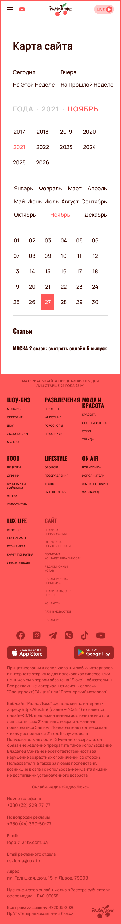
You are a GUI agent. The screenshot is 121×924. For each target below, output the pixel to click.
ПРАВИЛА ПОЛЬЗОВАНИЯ (56, 532)
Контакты (52, 603)
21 (48, 286)
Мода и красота (93, 402)
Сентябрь (94, 201)
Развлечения (60, 400)
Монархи (14, 409)
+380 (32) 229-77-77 (29, 805)
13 (16, 271)
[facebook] (20, 635)
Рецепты (14, 467)
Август (70, 201)
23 (79, 286)
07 (16, 256)
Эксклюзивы (17, 434)
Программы (16, 538)
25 (16, 302)
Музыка (13, 442)
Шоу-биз (18, 400)
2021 (50, 109)
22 (64, 286)
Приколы (52, 409)
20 (32, 286)
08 (32, 256)
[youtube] (101, 635)
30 (95, 302)
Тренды (88, 439)
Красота (89, 415)
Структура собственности (58, 544)
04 (63, 240)
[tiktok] (85, 635)
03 (48, 240)
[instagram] (36, 635)
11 (79, 256)
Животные (53, 417)
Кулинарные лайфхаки (17, 486)
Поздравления (56, 476)
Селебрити (16, 417)
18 (95, 271)
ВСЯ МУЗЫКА (91, 467)
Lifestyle (56, 458)
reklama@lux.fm (24, 861)
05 (79, 240)
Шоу (10, 425)
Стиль (87, 431)
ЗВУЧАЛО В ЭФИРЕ (95, 484)
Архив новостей (58, 611)
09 (48, 256)
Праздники (53, 434)
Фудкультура (17, 504)
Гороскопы (54, 425)
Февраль (50, 188)
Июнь (34, 201)
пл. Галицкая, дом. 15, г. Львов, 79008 (47, 878)
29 (79, 302)
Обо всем (52, 467)
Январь (23, 188)
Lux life (17, 520)
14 (32, 271)
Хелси (12, 496)
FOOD (13, 458)
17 (79, 271)
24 (95, 286)
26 (32, 302)
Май (19, 201)
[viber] (69, 635)
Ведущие (14, 530)
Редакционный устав (57, 568)
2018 (43, 131)
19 (16, 286)
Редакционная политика (57, 581)
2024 (89, 147)
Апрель (97, 188)
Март (75, 188)
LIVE (101, 9)
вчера (69, 72)
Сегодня (24, 72)
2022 (42, 147)
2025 (19, 162)
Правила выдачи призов (58, 593)
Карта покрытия (20, 554)
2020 (89, 131)
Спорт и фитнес (94, 423)
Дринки (13, 476)
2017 (19, 131)
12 (95, 256)
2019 (66, 131)
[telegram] (52, 635)
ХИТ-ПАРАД (90, 492)
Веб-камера (16, 546)
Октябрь (25, 214)
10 (64, 256)
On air (90, 458)
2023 (65, 147)
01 (16, 240)
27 (48, 302)
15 (48, 271)
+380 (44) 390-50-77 (29, 824)
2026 (42, 162)
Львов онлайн (18, 563)
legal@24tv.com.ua (27, 842)
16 (64, 271)
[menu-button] (10, 9)
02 (32, 240)
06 (95, 240)
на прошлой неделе (87, 84)
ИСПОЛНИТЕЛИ (93, 476)
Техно (49, 484)
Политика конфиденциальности (60, 556)
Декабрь (95, 214)
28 (63, 302)
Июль (51, 201)
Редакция (52, 620)
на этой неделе (34, 84)
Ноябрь (83, 109)
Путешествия (55, 492)
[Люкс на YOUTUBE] (22, 9)
